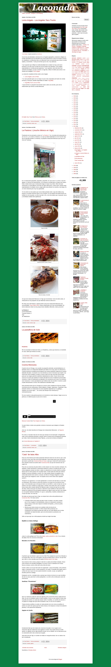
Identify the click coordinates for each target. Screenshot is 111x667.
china (88, 62)
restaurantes (86, 82)
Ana (81, 27)
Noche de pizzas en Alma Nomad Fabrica (84, 213)
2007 (74, 171)
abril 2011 (77, 144)
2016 (74, 116)
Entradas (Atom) (32, 650)
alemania (74, 58)
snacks (73, 85)
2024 (74, 100)
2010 (74, 165)
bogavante (78, 60)
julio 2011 (77, 138)
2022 (74, 104)
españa (82, 68)
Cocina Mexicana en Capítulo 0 (32, 441)
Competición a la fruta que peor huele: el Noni (84, 189)
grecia (88, 70)
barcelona (74, 59)
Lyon (88, 73)
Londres (85, 73)
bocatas (74, 60)
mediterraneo (78, 76)
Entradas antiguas (62, 647)
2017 (74, 114)
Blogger (60, 659)
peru (76, 81)
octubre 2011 (78, 132)
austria (88, 58)
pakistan (85, 79)
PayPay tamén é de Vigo (50, 559)
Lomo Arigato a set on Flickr (32, 76)
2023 (74, 102)
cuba (76, 67)
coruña (73, 67)
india (79, 71)
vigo (34, 322)
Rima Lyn (37, 117)
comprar (28, 643)
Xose (79, 28)
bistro (88, 59)
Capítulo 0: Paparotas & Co (78, 47)
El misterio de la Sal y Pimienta (83, 226)
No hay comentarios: (35, 121)
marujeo (73, 76)
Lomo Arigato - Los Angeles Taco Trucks (39, 20)
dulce (83, 67)
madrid (74, 74)
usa (35, 123)
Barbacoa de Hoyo (84, 251)
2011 (74, 126)
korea (88, 71)
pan (88, 79)
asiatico (84, 58)
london (82, 73)
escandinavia (77, 68)
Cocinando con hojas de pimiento (84, 239)
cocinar (28, 357)
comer (28, 322)
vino (73, 90)
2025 (74, 98)
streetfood (83, 85)
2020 (74, 108)
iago (86, 27)
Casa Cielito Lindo (34, 305)
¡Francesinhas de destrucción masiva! (84, 264)
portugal (87, 81)
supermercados (75, 86)
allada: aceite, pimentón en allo (50, 536)
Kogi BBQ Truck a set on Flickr (32, 82)
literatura (79, 73)
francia (77, 70)
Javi (73, 28)
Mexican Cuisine (26, 421)
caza (77, 62)
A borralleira (84, 50)
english (73, 68)
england (87, 67)
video (85, 88)
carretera (74, 62)
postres (73, 82)
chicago (84, 62)
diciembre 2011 (78, 128)
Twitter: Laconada (26, 13)
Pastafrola (24, 346)
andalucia (79, 58)
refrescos (80, 82)
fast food (87, 68)
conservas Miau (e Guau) (40, 461)
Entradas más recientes (27, 647)
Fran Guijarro (36, 421)
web (75, 89)
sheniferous (39, 54)
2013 (74, 122)
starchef (77, 85)
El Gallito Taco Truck (27, 117)
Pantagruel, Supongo (81, 46)
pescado (79, 81)
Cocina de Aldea (83, 49)
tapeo (84, 86)
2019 (74, 110)
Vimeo (43, 117)
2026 (74, 96)
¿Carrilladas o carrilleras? (83, 290)
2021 (74, 106)
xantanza (78, 90)
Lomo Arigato (25, 54)
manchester (79, 74)
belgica (81, 59)
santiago (85, 84)
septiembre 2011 (79, 134)
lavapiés (73, 73)
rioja (72, 84)
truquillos (74, 88)
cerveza (80, 62)
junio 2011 (77, 140)
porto (83, 81)
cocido (73, 63)
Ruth (83, 27)
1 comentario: (34, 445)
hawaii (73, 71)
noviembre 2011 (78, 130)
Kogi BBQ (50, 80)
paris (73, 81)
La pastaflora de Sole (31, 330)
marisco (87, 74)
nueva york (74, 79)
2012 (74, 124)
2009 (74, 167)
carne (88, 60)
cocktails (82, 63)
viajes (82, 88)
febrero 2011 (78, 148)
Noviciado (87, 78)
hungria (76, 71)
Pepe (75, 28)
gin (85, 70)
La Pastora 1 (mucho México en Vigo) (38, 130)
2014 (74, 120)
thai (88, 86)
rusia (77, 84)
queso (76, 82)
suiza (88, 85)
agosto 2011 (78, 136)
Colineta (85, 44)
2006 (74, 173)
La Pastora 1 (46, 135)
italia (31, 357)
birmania (84, 59)
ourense (81, 79)
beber (78, 59)
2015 (74, 118)
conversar (29, 123)
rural (75, 84)
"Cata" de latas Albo (30, 454)
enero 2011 (77, 163)
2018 (74, 112)
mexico (32, 123)
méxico (79, 78)
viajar (79, 88)
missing (83, 78)
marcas (83, 74)
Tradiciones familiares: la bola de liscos (84, 278)
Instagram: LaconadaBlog (37, 13)
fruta (80, 70)
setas (88, 84)
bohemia (82, 60)
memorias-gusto (85, 76)
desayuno (80, 67)
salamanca (80, 84)
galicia (32, 643)
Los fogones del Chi (76, 50)
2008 (74, 169)
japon (85, 71)
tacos (81, 86)
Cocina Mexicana (29, 365)
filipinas (73, 70)
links (76, 73)
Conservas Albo (45, 462)
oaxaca (78, 79)
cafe (85, 60)
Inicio (45, 647)
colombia (87, 63)
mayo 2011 (77, 142)
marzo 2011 (77, 146)
